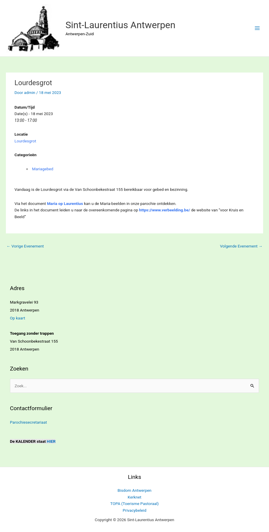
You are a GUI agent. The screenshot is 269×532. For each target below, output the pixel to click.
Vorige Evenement (25, 246)
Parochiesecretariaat (28, 422)
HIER (51, 441)
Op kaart (17, 318)
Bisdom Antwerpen (134, 490)
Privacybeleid (134, 510)
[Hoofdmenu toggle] (257, 28)
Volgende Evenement (241, 246)
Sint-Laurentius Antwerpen (121, 25)
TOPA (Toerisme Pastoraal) (134, 503)
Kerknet (134, 497)
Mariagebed (42, 168)
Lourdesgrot (25, 141)
